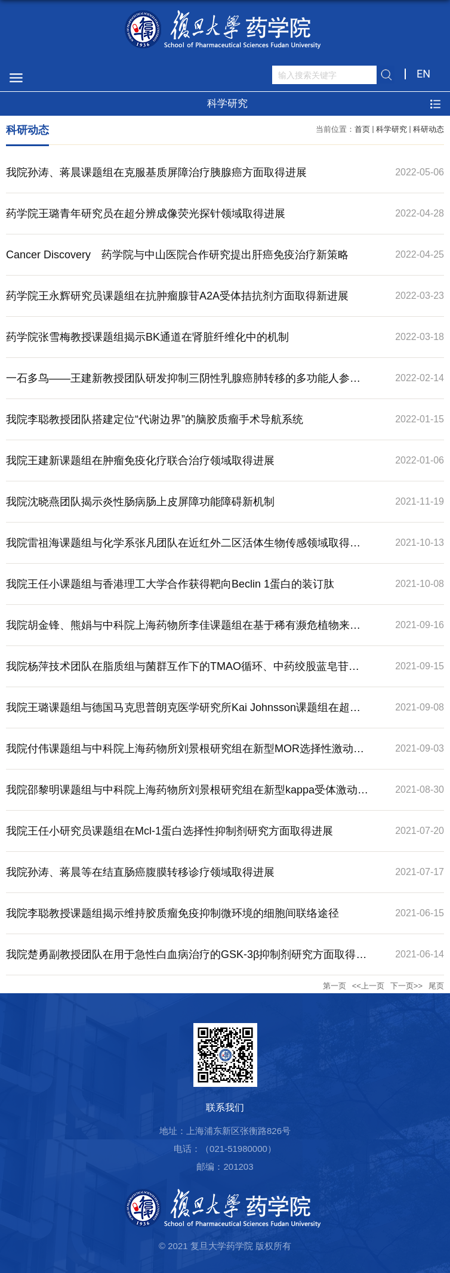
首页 (362, 129)
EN (423, 73)
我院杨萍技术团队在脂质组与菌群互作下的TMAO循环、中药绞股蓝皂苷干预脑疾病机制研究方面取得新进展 (182, 673)
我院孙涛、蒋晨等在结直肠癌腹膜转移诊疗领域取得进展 (140, 872)
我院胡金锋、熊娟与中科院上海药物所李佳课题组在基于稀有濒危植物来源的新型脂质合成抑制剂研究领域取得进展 (183, 632)
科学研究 (391, 129)
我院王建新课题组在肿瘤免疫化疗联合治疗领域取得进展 (140, 460)
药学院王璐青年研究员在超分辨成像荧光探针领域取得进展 (145, 214)
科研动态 (428, 129)
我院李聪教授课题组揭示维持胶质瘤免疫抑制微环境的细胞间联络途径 (172, 913)
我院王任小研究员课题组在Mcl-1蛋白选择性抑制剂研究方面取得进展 (169, 831)
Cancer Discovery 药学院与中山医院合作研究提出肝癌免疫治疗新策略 (177, 255)
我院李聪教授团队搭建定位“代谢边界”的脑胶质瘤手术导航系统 (154, 419)
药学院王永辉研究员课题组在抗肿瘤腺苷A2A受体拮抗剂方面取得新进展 (177, 296)
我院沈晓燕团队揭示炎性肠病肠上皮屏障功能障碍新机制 (140, 502)
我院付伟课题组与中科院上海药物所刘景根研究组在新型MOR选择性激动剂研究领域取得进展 (185, 756)
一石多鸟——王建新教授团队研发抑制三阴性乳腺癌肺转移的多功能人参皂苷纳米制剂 (183, 385)
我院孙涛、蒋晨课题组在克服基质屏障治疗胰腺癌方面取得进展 (156, 172)
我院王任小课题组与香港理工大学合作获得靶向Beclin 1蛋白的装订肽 (170, 584)
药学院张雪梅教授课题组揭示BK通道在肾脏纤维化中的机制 (147, 337)
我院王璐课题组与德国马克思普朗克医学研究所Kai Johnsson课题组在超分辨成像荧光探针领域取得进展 (183, 715)
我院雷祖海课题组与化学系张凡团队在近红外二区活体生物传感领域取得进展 (183, 550)
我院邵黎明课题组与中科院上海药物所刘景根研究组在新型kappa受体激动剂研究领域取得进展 (187, 797)
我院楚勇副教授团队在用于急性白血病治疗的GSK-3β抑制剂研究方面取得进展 (186, 961)
